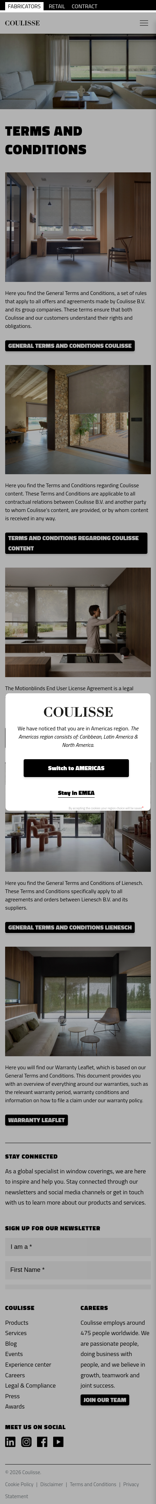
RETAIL (57, 6)
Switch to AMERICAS (76, 768)
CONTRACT (84, 6)
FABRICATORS (24, 6)
